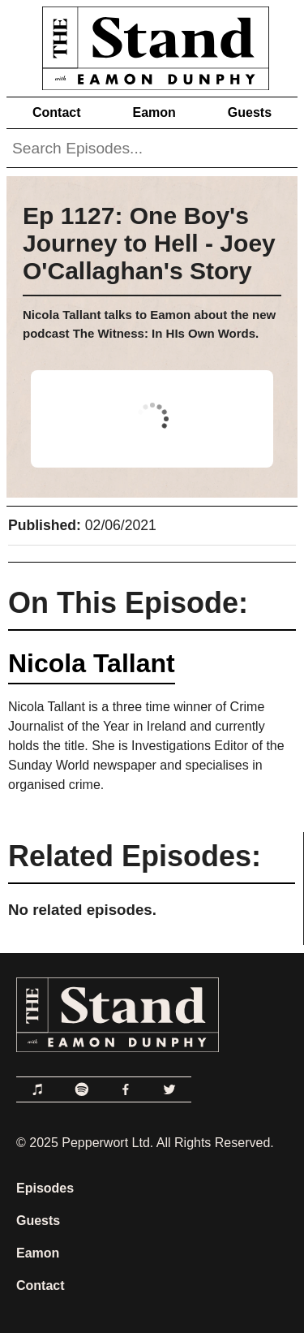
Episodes (45, 1188)
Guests (250, 112)
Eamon (153, 112)
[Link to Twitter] (169, 1089)
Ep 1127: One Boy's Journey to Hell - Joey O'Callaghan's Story (149, 243)
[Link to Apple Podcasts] (38, 1089)
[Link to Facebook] (125, 1089)
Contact (56, 112)
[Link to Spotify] (82, 1089)
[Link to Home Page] (152, 45)
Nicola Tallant (91, 663)
